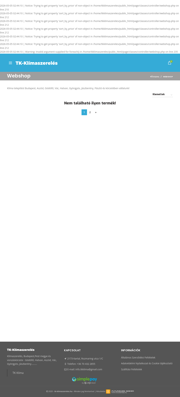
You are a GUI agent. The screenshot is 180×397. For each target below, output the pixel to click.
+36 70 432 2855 (86, 363)
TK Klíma (18, 373)
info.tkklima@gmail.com (89, 369)
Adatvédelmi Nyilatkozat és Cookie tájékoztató (146, 363)
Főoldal (154, 76)
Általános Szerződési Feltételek (138, 357)
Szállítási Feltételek (131, 369)
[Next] (96, 112)
